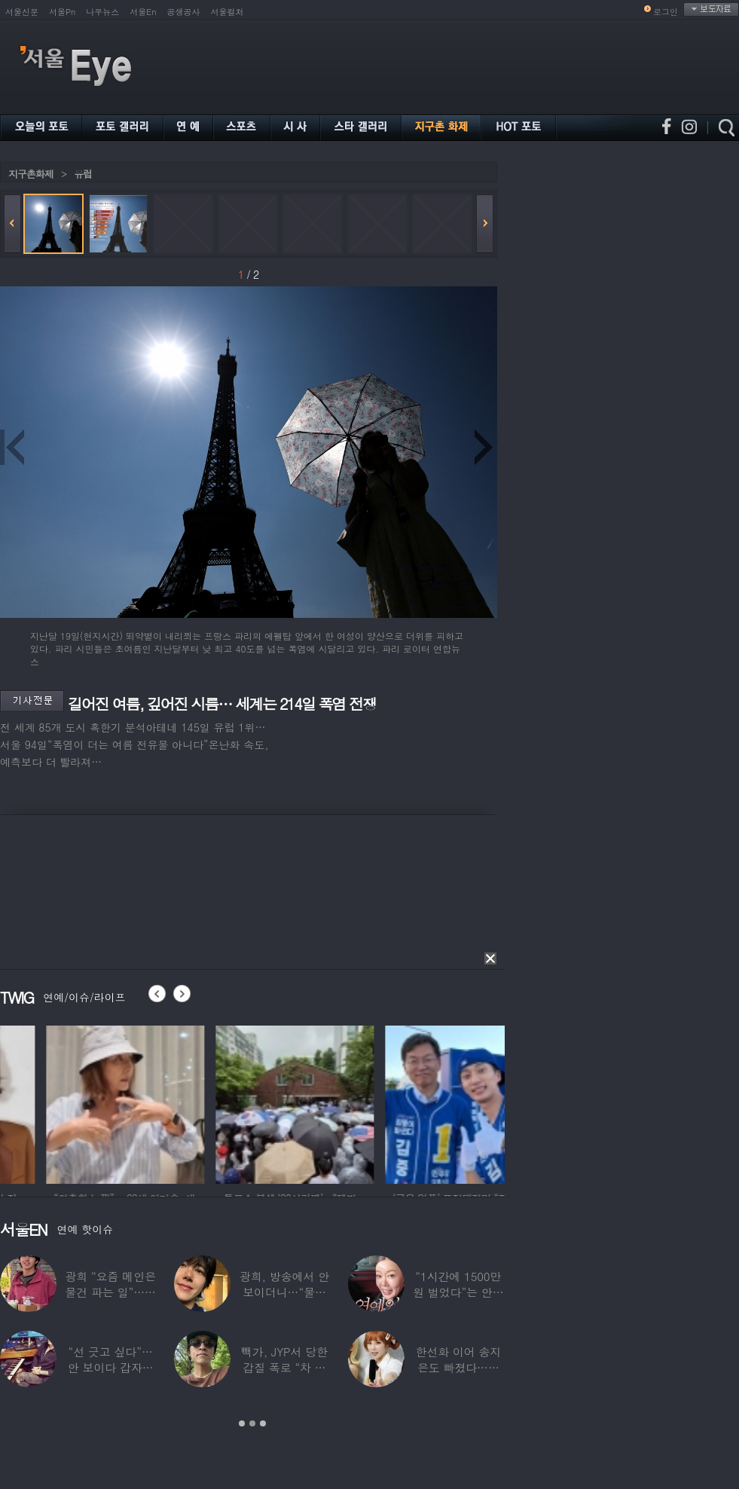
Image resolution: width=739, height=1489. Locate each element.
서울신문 (21, 11)
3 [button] (263, 1423)
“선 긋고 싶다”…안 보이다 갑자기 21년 (111, 1367)
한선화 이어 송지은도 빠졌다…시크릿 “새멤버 (458, 1367)
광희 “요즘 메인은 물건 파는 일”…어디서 (110, 1292)
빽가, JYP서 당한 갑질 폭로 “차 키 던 (284, 1367)
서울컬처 (227, 11)
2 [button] (252, 1423)
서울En (143, 11)
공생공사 (183, 11)
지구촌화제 (30, 174)
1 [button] (242, 1423)
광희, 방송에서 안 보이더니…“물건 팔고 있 (284, 1292)
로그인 (665, 11)
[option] (79, 1102)
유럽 (83, 174)
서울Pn (62, 11)
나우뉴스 (102, 11)
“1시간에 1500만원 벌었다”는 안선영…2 (458, 1292)
